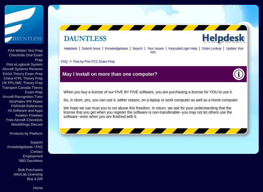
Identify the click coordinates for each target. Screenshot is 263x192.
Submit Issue (91, 48)
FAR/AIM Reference (27, 106)
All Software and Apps (25, 111)
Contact (36, 152)
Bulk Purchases (30, 170)
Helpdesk (70, 48)
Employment (33, 156)
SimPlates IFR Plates (26, 101)
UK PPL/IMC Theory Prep (22, 83)
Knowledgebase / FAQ (25, 147)
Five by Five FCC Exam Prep (94, 61)
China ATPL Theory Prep (23, 78)
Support (36, 142)
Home (38, 188)
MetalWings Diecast (27, 124)
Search (138, 48)
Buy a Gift (35, 179)
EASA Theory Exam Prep (23, 74)
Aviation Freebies (29, 115)
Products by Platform (26, 133)
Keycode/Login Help (183, 48)
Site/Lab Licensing (28, 174)
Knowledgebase (116, 48)
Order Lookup (211, 48)
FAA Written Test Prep (25, 51)
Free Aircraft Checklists (24, 120)
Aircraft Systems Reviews (22, 69)
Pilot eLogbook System (24, 64)
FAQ (64, 61)
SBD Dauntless (31, 161)
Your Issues (155, 48)
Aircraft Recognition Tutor (23, 97)
